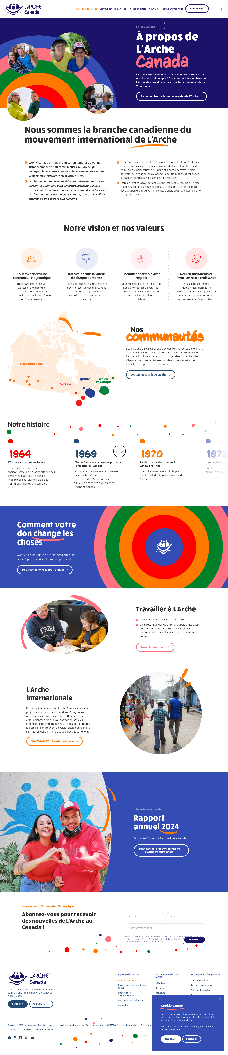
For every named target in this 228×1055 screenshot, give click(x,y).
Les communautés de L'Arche (148, 374)
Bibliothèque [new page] (40, 1004)
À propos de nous (127, 980)
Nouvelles (154, 8)
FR (221, 9)
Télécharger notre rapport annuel (43, 569)
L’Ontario (159, 988)
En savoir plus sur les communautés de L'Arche (169, 96)
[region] (188, 1023)
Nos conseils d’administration (126, 994)
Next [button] (121, 451)
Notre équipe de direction (131, 1000)
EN (215, 9)
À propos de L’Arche (86, 8)
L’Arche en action (137, 8)
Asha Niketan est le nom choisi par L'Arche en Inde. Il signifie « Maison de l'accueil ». (163, 459)
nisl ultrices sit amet (171, 1029)
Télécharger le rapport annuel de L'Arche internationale (159, 850)
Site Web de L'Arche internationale (52, 741)
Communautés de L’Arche (112, 8)
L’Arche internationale (44, 1029)
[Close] (220, 999)
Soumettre (193, 939)
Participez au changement (205, 974)
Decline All (191, 1038)
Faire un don (196, 8)
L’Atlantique (160, 983)
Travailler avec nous (172, 8)
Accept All (170, 1038)
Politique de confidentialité (20, 1029)
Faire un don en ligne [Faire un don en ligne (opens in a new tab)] (201, 990)
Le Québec (159, 993)
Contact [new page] (16, 1003)
